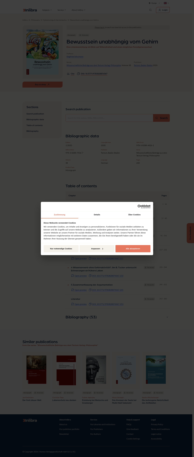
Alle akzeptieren (133, 249)
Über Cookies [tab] (134, 215)
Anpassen (97, 249)
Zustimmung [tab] (59, 215)
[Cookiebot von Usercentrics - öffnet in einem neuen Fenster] (139, 206)
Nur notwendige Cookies (61, 249)
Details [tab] (97, 215)
